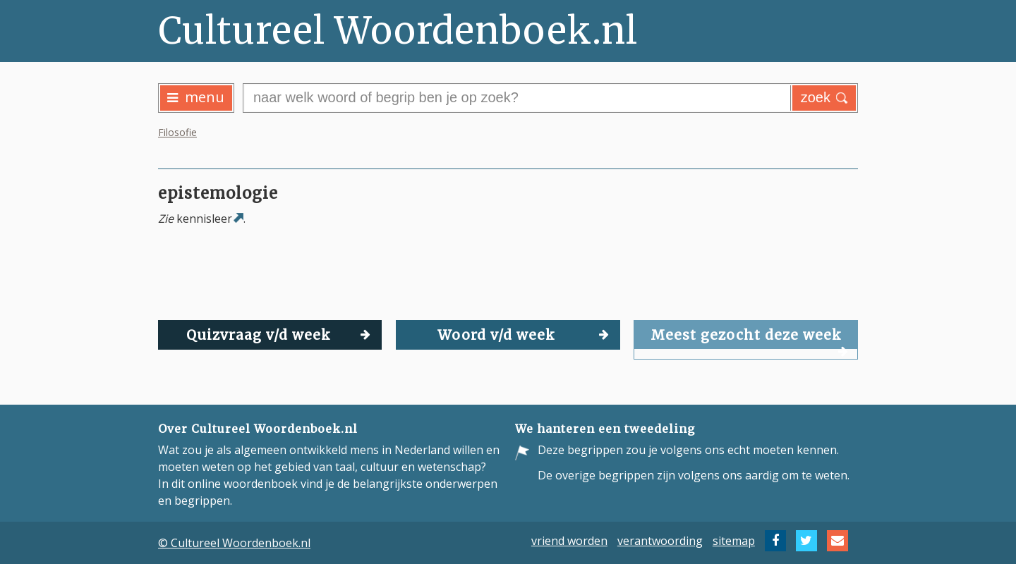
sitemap (734, 540)
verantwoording (660, 540)
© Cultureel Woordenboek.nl (234, 543)
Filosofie (177, 132)
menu (195, 96)
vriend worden (569, 540)
